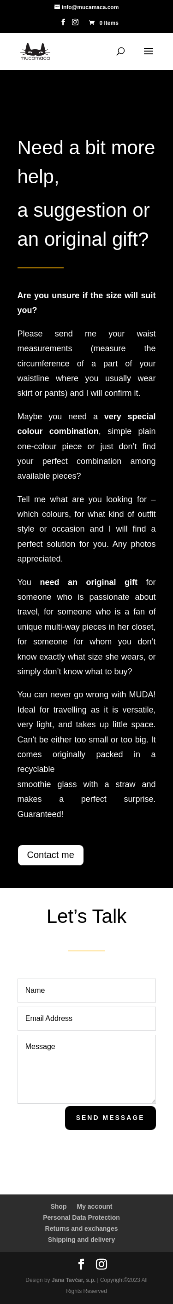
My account (94, 1206)
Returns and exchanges (81, 1228)
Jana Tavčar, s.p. (73, 1280)
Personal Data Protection (81, 1217)
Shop (58, 1206)
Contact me (50, 855)
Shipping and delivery (81, 1239)
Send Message (110, 1117)
